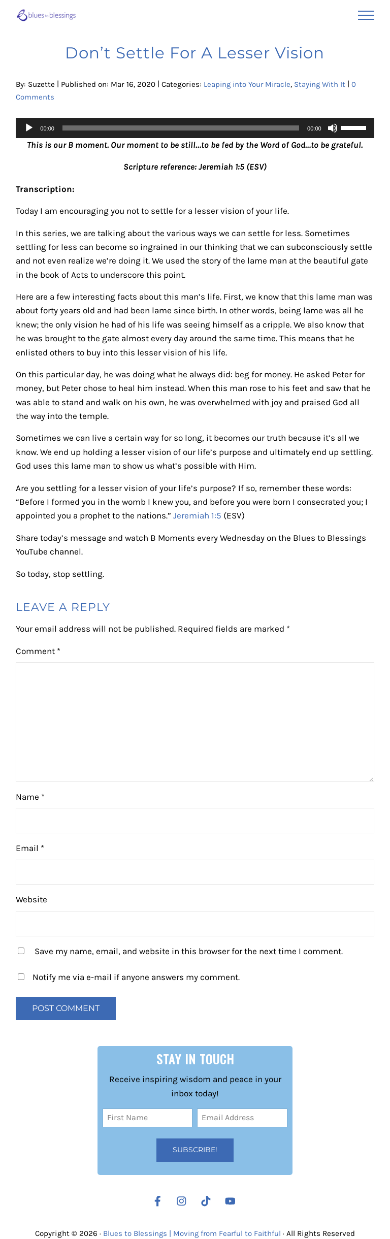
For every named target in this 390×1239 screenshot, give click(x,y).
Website (31, 901)
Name (30, 798)
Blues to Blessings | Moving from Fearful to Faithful (192, 1232)
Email (30, 849)
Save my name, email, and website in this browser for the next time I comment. (189, 952)
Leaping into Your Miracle (249, 84)
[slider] (180, 128)
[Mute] (333, 128)
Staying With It (323, 84)
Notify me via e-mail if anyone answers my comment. (129, 978)
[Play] (29, 128)
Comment (38, 652)
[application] (195, 128)
